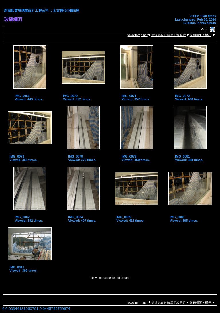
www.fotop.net (138, 35)
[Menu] (204, 29)
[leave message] (101, 277)
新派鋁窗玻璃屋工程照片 (168, 35)
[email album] (120, 277)
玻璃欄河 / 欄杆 (200, 35)
